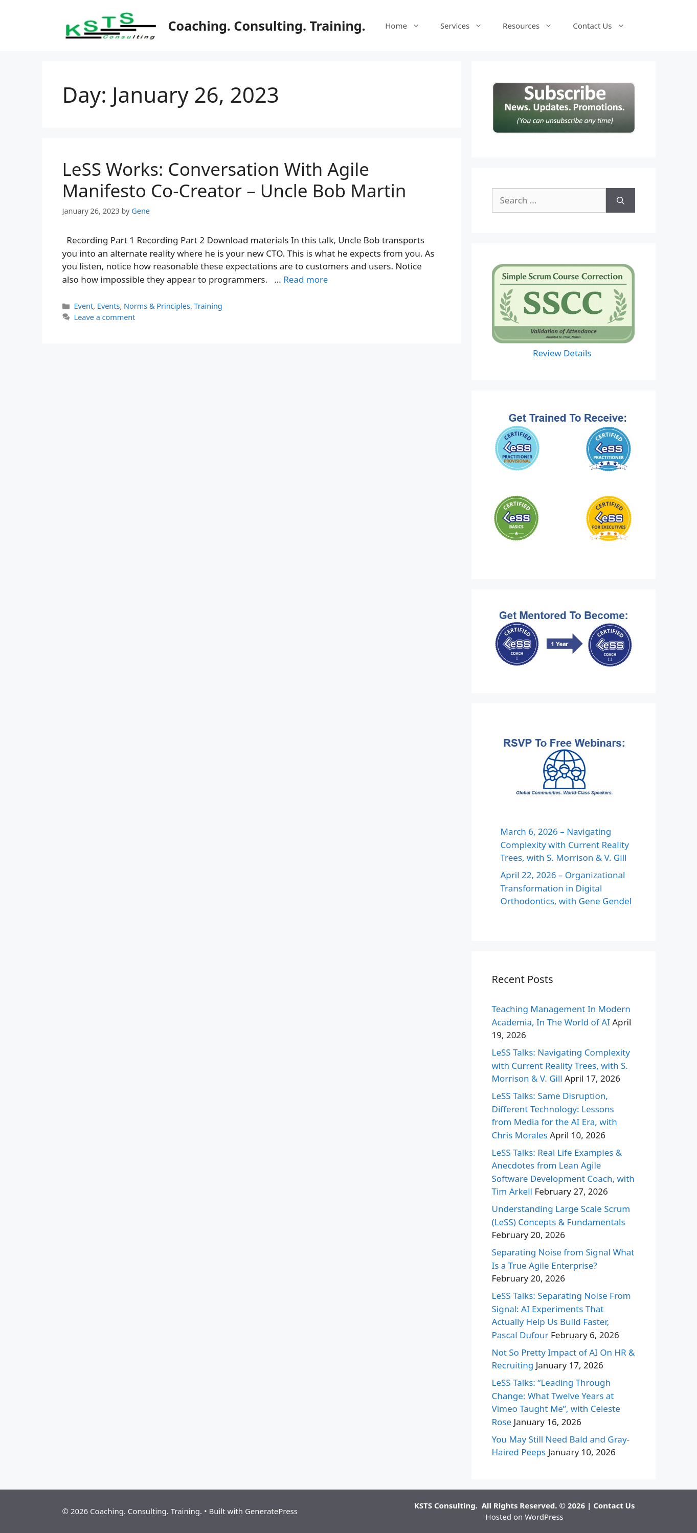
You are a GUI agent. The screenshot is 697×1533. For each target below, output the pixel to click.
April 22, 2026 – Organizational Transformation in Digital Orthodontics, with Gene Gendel (566, 888)
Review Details (563, 353)
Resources (533, 25)
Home (407, 25)
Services (466, 25)
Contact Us (604, 25)
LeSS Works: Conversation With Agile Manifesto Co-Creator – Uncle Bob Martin (234, 179)
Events (108, 306)
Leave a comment (105, 317)
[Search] (620, 200)
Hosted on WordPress (525, 1517)
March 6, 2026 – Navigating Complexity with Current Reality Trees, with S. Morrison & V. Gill (565, 844)
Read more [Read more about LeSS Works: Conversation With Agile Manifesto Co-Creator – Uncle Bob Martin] (305, 279)
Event (84, 306)
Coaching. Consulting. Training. (267, 25)
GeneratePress (271, 1511)
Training (208, 306)
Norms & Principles (157, 306)
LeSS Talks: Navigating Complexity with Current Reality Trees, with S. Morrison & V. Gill (561, 1065)
